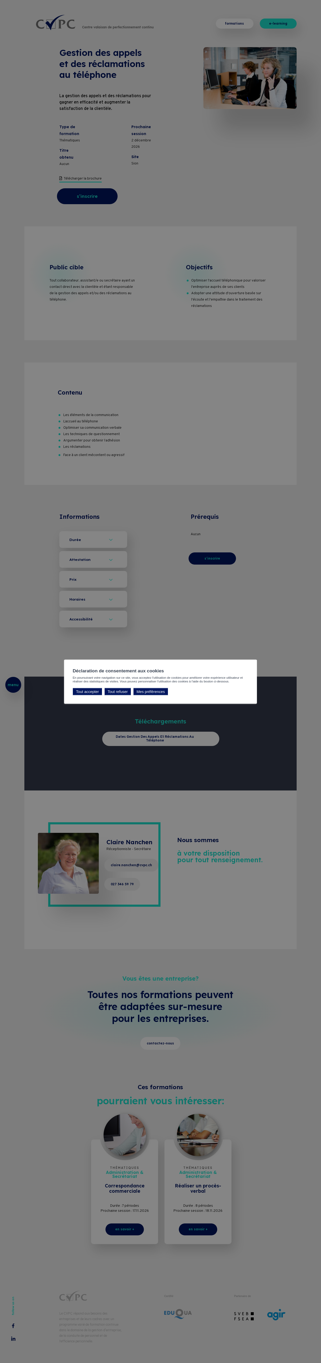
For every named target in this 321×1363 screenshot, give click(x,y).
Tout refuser (118, 692)
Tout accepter (87, 692)
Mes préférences (150, 692)
